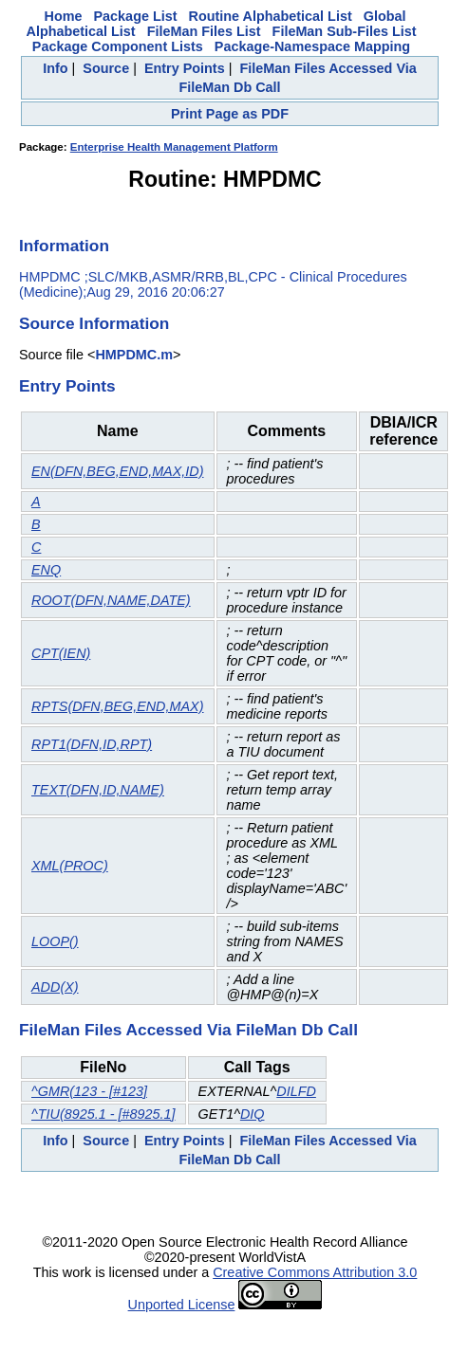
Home (64, 16)
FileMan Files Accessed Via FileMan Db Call (188, 1029)
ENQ (46, 569)
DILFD (296, 1091)
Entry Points (184, 68)
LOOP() (55, 941)
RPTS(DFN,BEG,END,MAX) (117, 706)
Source (106, 68)
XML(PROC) (69, 865)
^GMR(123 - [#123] (89, 1091)
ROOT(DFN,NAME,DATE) (111, 600)
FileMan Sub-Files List (344, 31)
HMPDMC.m (134, 354)
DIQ (252, 1114)
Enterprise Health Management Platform (174, 147)
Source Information (94, 323)
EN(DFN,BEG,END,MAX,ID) (117, 471)
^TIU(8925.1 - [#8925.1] (103, 1114)
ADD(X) (55, 987)
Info (55, 68)
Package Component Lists (117, 46)
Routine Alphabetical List (270, 16)
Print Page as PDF (230, 113)
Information (64, 245)
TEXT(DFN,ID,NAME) (97, 789)
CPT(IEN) (60, 653)
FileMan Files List (204, 31)
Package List (136, 16)
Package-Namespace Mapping (312, 46)
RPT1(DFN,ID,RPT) (91, 744)
